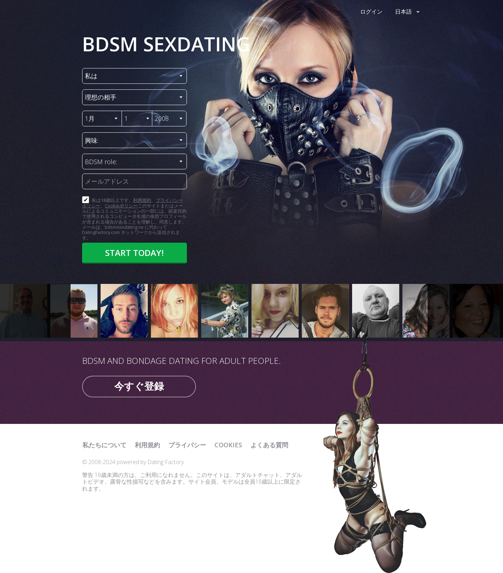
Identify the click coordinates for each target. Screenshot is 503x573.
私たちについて (104, 445)
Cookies (228, 445)
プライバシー (187, 445)
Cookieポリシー (121, 206)
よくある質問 (269, 445)
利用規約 (142, 200)
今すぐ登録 (139, 385)
